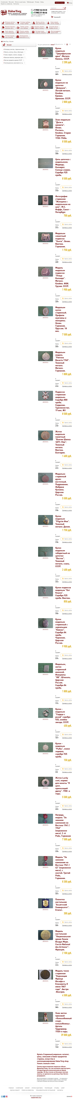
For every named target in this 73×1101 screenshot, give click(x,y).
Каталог (27, 1088)
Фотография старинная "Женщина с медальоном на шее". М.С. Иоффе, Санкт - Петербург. (62, 204)
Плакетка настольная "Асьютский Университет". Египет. (62, 904)
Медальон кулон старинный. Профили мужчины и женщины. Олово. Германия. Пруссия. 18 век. (61, 319)
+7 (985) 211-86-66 (40, 12)
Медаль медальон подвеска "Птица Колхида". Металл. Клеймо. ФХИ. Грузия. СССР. (62, 276)
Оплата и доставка (37, 1088)
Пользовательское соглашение (45, 1090)
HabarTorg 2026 (36, 1097)
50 (64, 44)
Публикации (48, 1088)
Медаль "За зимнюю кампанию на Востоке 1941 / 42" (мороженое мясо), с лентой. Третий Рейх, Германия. (63, 867)
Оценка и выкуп (60, 2)
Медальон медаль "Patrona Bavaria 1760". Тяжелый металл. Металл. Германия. (62, 361)
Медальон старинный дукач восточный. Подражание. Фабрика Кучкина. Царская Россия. (61, 484)
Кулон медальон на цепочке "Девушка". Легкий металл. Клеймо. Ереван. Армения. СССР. (63, 89)
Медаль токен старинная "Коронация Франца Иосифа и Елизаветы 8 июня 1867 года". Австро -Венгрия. (62, 981)
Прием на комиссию (28, 1090)
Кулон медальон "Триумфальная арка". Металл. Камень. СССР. (63, 53)
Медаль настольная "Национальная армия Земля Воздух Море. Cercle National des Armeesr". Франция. (63, 940)
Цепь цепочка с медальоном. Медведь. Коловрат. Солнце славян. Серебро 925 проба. (63, 167)
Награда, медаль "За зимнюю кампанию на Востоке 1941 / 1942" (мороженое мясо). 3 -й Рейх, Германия (63, 825)
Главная (11, 1088)
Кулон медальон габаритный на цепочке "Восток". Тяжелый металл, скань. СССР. (62, 557)
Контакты (60, 1090)
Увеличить (45, 58)
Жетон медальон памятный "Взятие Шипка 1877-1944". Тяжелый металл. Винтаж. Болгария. (63, 442)
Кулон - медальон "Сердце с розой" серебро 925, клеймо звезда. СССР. (62, 715)
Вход (70, 3)
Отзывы (56, 1088)
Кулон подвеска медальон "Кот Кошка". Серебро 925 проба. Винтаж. (63, 592)
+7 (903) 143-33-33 (40, 10)
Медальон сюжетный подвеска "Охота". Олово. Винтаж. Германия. (63, 240)
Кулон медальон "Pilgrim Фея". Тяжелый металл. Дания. (62, 521)
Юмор (62, 1088)
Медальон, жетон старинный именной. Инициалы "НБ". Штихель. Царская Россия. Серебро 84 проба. (63, 676)
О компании (19, 1088)
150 (70, 44)
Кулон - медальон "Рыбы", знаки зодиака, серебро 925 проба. (62, 750)
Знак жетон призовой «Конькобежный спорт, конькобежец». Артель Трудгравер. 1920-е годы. (63, 1022)
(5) (57, 17)
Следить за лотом (67, 74)
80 (67, 44)
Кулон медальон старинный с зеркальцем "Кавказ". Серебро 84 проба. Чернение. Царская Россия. (61, 631)
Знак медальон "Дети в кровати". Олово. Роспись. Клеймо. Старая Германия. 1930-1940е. (63, 128)
